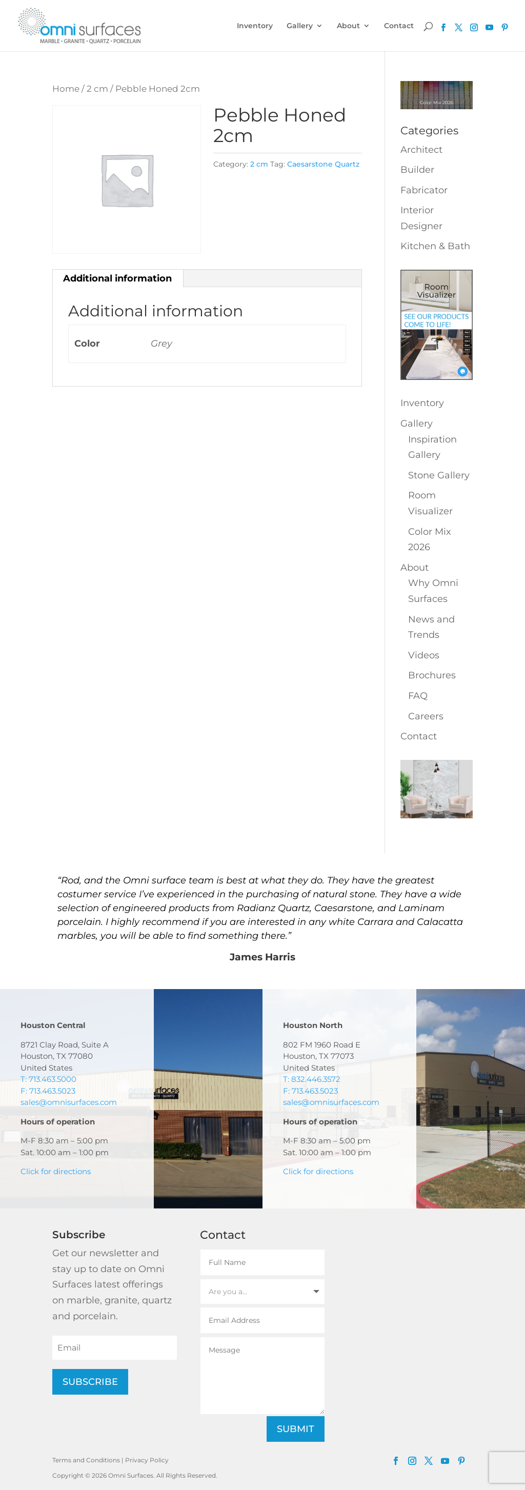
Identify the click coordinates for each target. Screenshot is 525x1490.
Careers (425, 716)
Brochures (432, 675)
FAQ (418, 695)
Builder (417, 169)
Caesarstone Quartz (323, 164)
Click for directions (56, 1171)
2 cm (97, 89)
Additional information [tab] (117, 278)
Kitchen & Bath (435, 246)
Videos (423, 655)
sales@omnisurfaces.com (69, 1102)
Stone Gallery (439, 475)
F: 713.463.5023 (48, 1091)
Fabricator (424, 190)
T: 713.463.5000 (48, 1079)
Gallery (300, 26)
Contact (399, 26)
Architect (421, 149)
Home (65, 89)
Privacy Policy (147, 1460)
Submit (295, 1429)
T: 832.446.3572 (311, 1079)
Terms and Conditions (86, 1460)
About (348, 26)
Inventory (255, 26)
